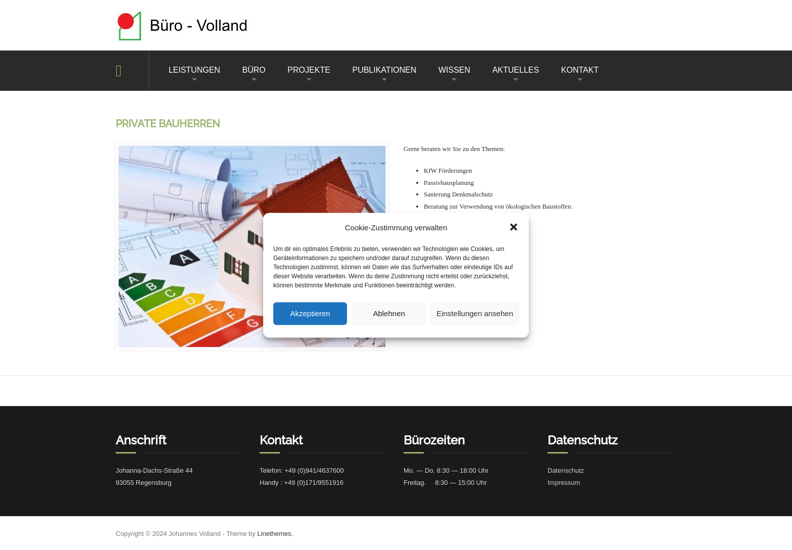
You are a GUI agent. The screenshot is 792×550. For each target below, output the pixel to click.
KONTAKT (580, 70)
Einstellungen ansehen (474, 313)
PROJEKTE (308, 70)
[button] (514, 227)
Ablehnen (389, 313)
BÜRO (254, 70)
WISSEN (454, 70)
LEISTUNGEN (194, 70)
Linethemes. (275, 533)
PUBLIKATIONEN (384, 70)
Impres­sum (564, 482)
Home (132, 70)
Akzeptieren (310, 313)
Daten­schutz (566, 470)
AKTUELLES (515, 70)
